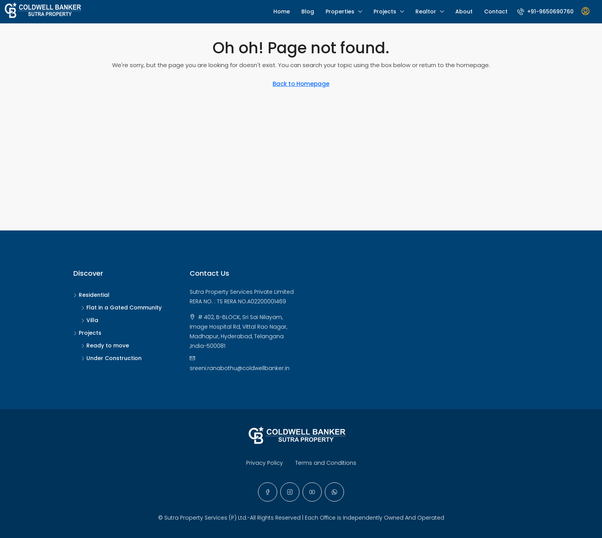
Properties (340, 11)
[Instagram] (289, 492)
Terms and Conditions (325, 463)
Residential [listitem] (91, 295)
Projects (385, 11)
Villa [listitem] (89, 320)
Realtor (425, 11)
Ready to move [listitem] (105, 345)
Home (281, 11)
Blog (307, 11)
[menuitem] (545, 11)
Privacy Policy (264, 463)
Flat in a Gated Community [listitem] (121, 307)
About (464, 11)
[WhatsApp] (334, 492)
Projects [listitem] (87, 333)
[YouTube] (312, 492)
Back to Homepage (301, 84)
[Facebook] (267, 492)
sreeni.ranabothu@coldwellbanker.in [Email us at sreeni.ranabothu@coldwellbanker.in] (239, 368)
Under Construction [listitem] (111, 358)
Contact (496, 11)
